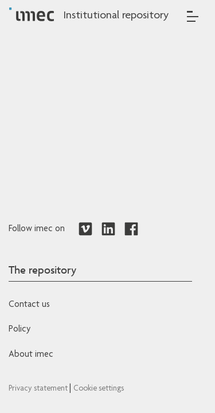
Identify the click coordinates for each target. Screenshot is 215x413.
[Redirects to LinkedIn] (108, 229)
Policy (19, 329)
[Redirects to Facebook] (131, 229)
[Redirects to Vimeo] (85, 229)
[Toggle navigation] (192, 16)
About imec (31, 355)
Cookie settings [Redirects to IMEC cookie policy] (98, 389)
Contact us (29, 305)
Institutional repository (116, 16)
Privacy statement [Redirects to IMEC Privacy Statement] (39, 389)
